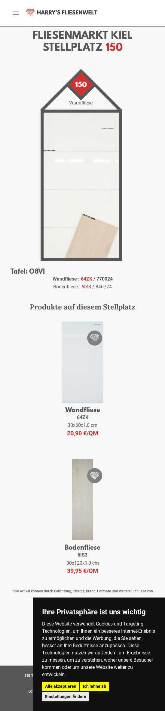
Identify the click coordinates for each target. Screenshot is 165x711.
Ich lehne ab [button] (94, 686)
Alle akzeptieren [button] (60, 686)
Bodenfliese (82, 547)
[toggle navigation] (15, 12)
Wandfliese (82, 409)
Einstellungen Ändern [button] (65, 696)
